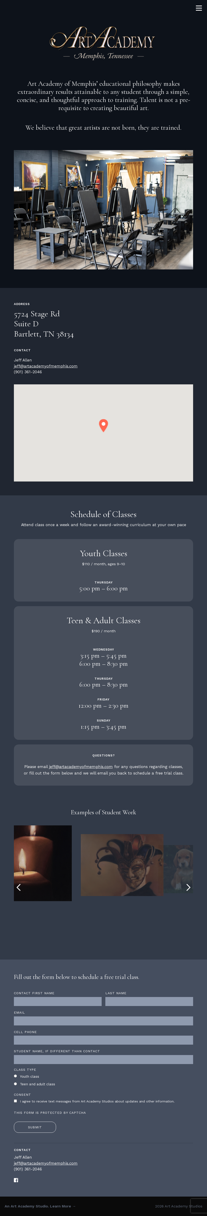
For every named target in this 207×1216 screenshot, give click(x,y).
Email (19, 1012)
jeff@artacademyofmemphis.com (46, 366)
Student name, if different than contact (57, 1051)
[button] (103, 426)
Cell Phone (25, 1032)
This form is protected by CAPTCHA (50, 1112)
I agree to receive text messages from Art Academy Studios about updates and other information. (97, 1101)
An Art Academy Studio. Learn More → (40, 1206)
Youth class (29, 1076)
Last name (115, 993)
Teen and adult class (37, 1084)
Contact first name (34, 993)
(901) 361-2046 (28, 372)
